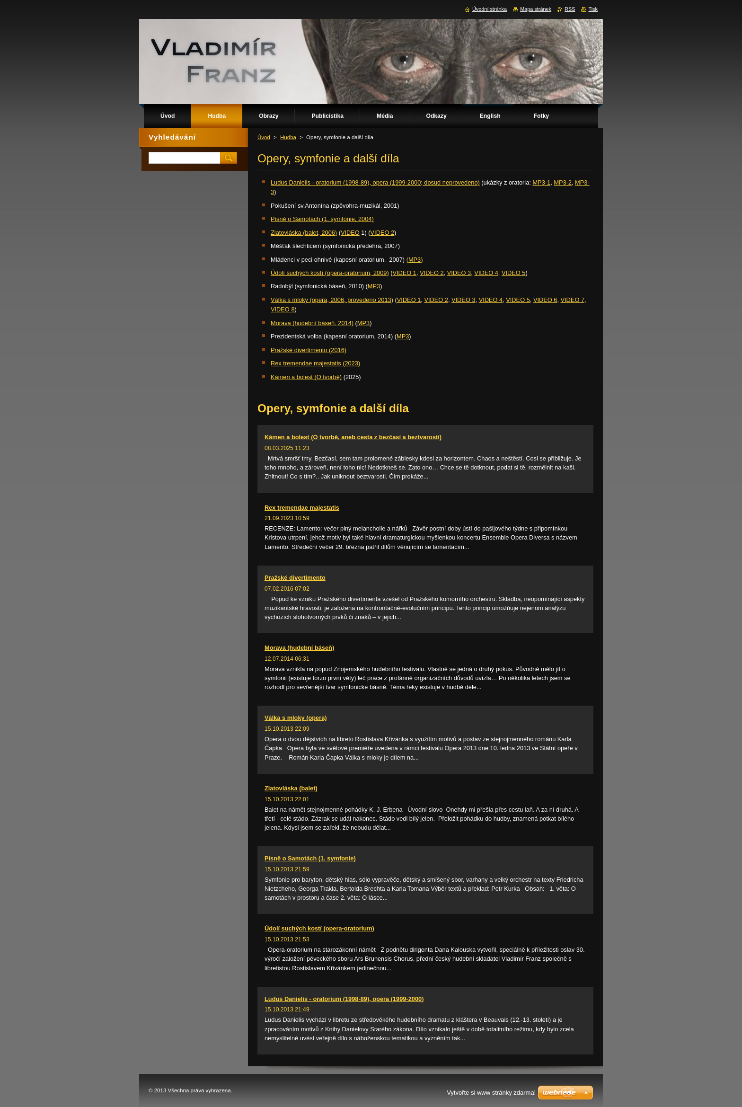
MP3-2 (563, 182)
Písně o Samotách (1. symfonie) (310, 858)
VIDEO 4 (486, 272)
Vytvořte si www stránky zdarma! (491, 1092)
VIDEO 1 (404, 272)
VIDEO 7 (573, 299)
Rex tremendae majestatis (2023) (315, 363)
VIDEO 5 (514, 272)
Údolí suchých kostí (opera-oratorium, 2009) (330, 272)
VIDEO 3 (459, 272)
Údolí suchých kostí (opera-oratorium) (319, 928)
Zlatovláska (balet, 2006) (304, 232)
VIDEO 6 (545, 299)
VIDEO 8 (283, 309)
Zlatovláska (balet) (291, 788)
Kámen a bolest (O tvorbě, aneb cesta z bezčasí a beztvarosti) (353, 437)
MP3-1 (541, 182)
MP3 (374, 286)
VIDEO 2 (383, 232)
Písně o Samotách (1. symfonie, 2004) (322, 218)
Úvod (263, 137)
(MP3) (414, 259)
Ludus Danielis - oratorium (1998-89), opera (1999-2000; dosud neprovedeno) (375, 182)
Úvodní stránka (489, 9)
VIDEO (350, 232)
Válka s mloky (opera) (296, 717)
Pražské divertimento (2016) (308, 350)
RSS (570, 9)
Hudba (288, 137)
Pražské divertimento (295, 577)
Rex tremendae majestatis (302, 507)
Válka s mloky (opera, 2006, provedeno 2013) (332, 299)
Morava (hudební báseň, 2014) (312, 323)
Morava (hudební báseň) (299, 647)
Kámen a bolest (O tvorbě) (306, 377)
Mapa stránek (535, 9)
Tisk (593, 9)
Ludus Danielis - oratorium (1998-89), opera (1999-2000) (344, 998)
